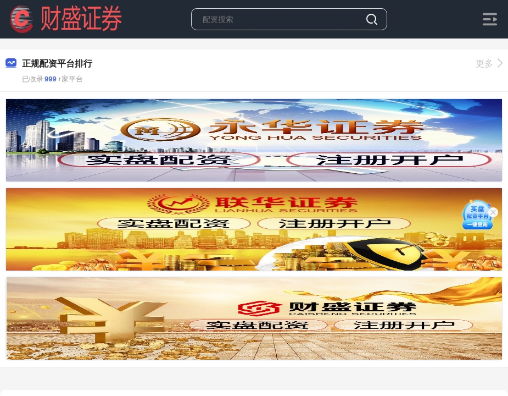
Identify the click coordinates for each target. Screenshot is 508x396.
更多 (489, 63)
